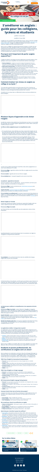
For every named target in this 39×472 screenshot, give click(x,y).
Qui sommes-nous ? (19, 458)
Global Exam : (5, 425)
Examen (26, 433)
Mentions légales (19, 460)
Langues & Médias (11, 433)
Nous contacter (19, 462)
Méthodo (19, 433)
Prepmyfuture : (5, 422)
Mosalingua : (4, 416)
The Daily (33, 195)
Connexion (34, 1)
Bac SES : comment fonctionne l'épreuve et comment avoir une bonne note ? (27, 450)
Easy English (26, 189)
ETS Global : (4, 419)
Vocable (27, 309)
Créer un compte (34, 3)
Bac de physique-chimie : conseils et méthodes (10, 450)
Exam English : (5, 412)
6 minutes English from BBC (15, 189)
